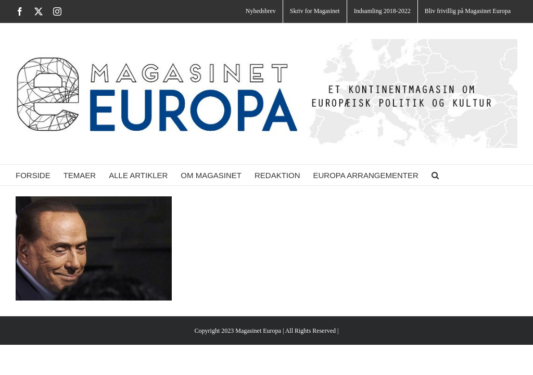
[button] (435, 175)
